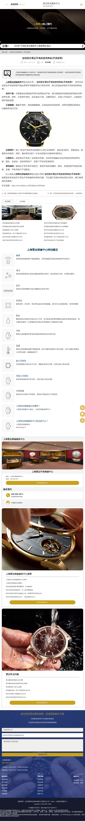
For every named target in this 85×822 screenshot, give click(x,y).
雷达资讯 (40, 791)
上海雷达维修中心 (61, 801)
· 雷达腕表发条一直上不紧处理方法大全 (14, 233)
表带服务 (4, 793)
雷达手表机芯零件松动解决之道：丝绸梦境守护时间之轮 (24, 593)
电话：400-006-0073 (12, 479)
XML (49, 804)
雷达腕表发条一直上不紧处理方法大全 (18, 690)
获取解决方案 (42, 754)
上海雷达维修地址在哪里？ (14, 583)
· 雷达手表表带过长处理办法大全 (53, 233)
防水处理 (4, 782)
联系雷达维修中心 (42, 602)
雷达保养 (40, 782)
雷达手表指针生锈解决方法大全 (16, 694)
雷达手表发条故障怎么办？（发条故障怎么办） (21, 597)
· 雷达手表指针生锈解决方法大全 (12, 237)
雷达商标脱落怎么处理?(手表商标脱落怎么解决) (22, 193)
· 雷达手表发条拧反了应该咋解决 (53, 240)
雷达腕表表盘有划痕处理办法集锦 (16, 683)
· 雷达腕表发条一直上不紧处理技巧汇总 (55, 237)
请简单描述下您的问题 (42, 745)
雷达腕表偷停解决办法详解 (14, 680)
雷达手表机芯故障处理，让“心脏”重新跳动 (19, 590)
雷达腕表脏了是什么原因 (14, 687)
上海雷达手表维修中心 (16, 52)
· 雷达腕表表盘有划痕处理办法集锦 (13, 226)
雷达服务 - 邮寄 (78, 783)
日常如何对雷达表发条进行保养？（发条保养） (68, 193)
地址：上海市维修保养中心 (14, 476)
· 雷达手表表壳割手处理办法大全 (12, 240)
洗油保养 (4, 788)
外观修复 (4, 791)
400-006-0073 (21, 427)
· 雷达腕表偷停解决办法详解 (11, 223)
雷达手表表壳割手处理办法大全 (16, 697)
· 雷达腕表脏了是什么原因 (10, 230)
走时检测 (4, 779)
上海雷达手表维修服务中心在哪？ (16, 579)
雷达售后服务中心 (51, 3)
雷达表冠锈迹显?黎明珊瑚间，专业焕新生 (19, 586)
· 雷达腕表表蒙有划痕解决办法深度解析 (55, 226)
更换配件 (40, 785)
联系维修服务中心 (42, 483)
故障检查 (4, 785)
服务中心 (40, 793)
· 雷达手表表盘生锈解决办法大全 (53, 230)
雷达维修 (40, 779)
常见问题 (27, 52)
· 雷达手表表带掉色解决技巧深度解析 (55, 223)
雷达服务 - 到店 (78, 780)
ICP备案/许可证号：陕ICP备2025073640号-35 (42, 808)
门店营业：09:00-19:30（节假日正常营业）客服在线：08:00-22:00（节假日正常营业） (15, 769)
